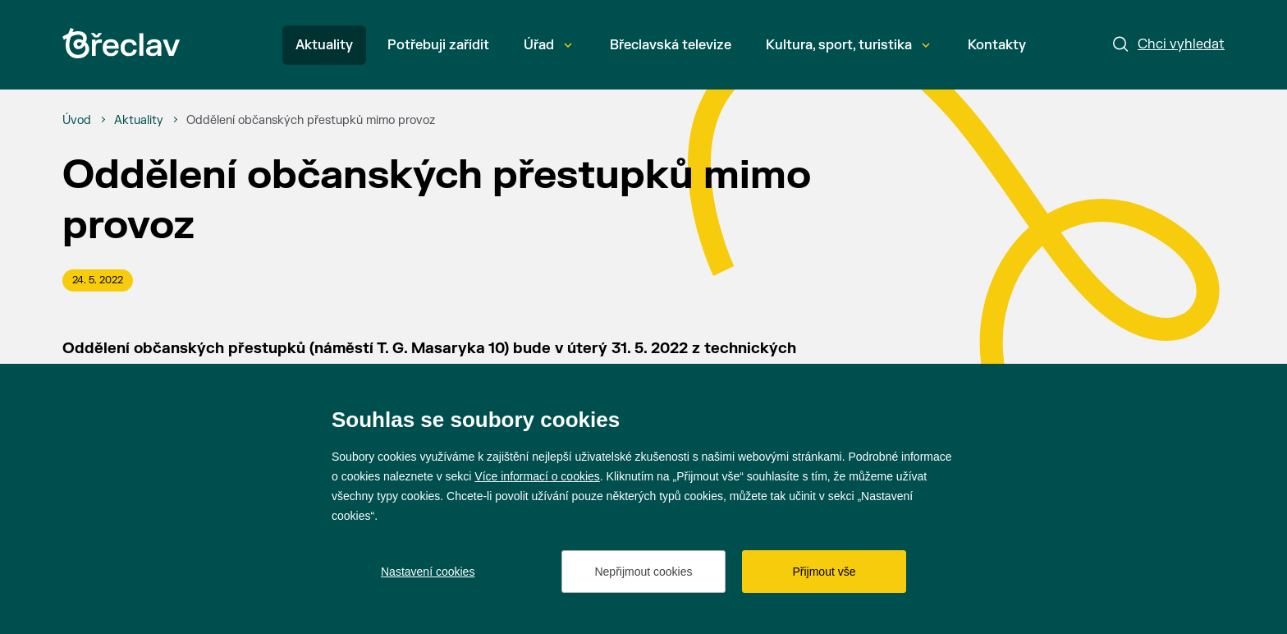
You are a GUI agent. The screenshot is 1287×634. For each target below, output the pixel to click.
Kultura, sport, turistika (848, 45)
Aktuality (324, 45)
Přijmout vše (823, 571)
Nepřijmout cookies (643, 571)
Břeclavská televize (670, 45)
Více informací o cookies (537, 476)
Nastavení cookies (427, 571)
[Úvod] (76, 120)
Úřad (548, 45)
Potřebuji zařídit (438, 45)
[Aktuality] (138, 120)
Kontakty (997, 45)
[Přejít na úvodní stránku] (121, 43)
